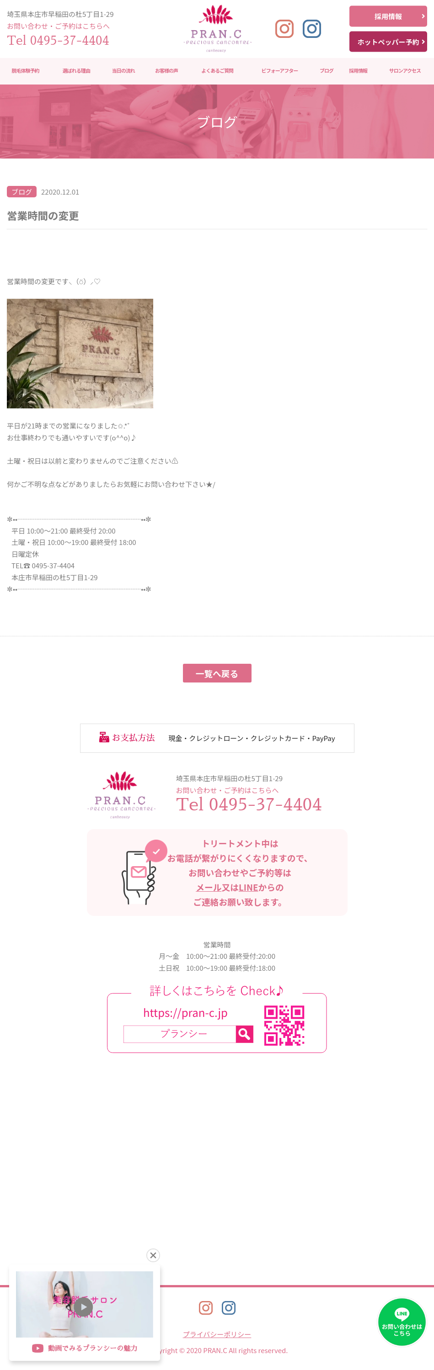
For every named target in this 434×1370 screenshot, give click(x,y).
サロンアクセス (405, 70)
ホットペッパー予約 (391, 41)
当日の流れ (123, 70)
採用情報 (400, 16)
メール (208, 887)
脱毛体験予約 (25, 70)
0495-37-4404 (69, 41)
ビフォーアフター (280, 70)
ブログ (326, 70)
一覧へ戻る (217, 673)
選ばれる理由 (76, 70)
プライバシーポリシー (217, 1334)
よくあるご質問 (217, 70)
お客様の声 (166, 70)
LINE (248, 887)
